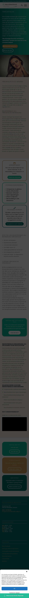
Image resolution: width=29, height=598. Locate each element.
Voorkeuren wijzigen (14, 592)
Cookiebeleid (6, 596)
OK (14, 588)
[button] (26, 571)
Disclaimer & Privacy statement (17, 596)
